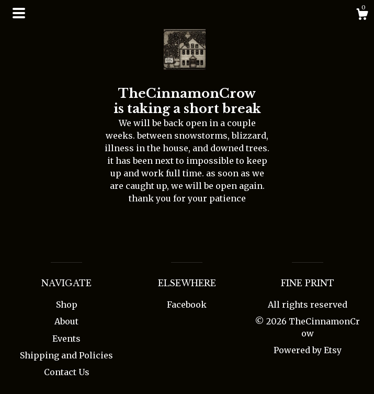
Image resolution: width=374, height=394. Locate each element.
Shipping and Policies (66, 355)
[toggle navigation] (19, 13)
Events (66, 338)
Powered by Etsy (308, 350)
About (66, 321)
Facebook (187, 304)
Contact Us (66, 372)
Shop (66, 304)
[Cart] (362, 16)
